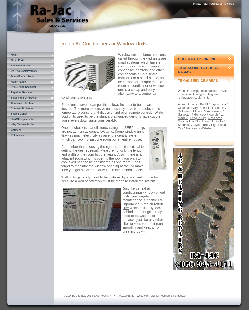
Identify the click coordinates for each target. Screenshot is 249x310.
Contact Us (216, 3)
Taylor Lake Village (205, 125)
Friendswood (213, 111)
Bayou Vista (218, 104)
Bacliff (204, 104)
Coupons (16, 130)
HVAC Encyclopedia (22, 119)
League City (198, 118)
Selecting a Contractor (24, 97)
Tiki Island (191, 128)
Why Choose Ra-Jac (22, 124)
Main (14, 55)
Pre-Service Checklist (23, 87)
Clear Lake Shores (212, 108)
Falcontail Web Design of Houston (168, 295)
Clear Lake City (188, 108)
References (17, 135)
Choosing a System (22, 103)
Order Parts (17, 60)
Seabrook (184, 125)
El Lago (198, 111)
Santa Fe (217, 121)
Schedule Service (21, 65)
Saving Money (19, 114)
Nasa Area (215, 118)
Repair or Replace (21, 92)
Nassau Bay (186, 121)
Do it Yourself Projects (24, 71)
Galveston (184, 114)
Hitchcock (200, 114)
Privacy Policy (200, 3)
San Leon (202, 121)
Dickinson (184, 111)
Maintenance (18, 81)
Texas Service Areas (22, 76)
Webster (206, 128)
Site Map (229, 3)
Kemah (213, 114)
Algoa (182, 104)
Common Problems (22, 108)
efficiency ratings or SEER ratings (119, 128)
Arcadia (193, 104)
